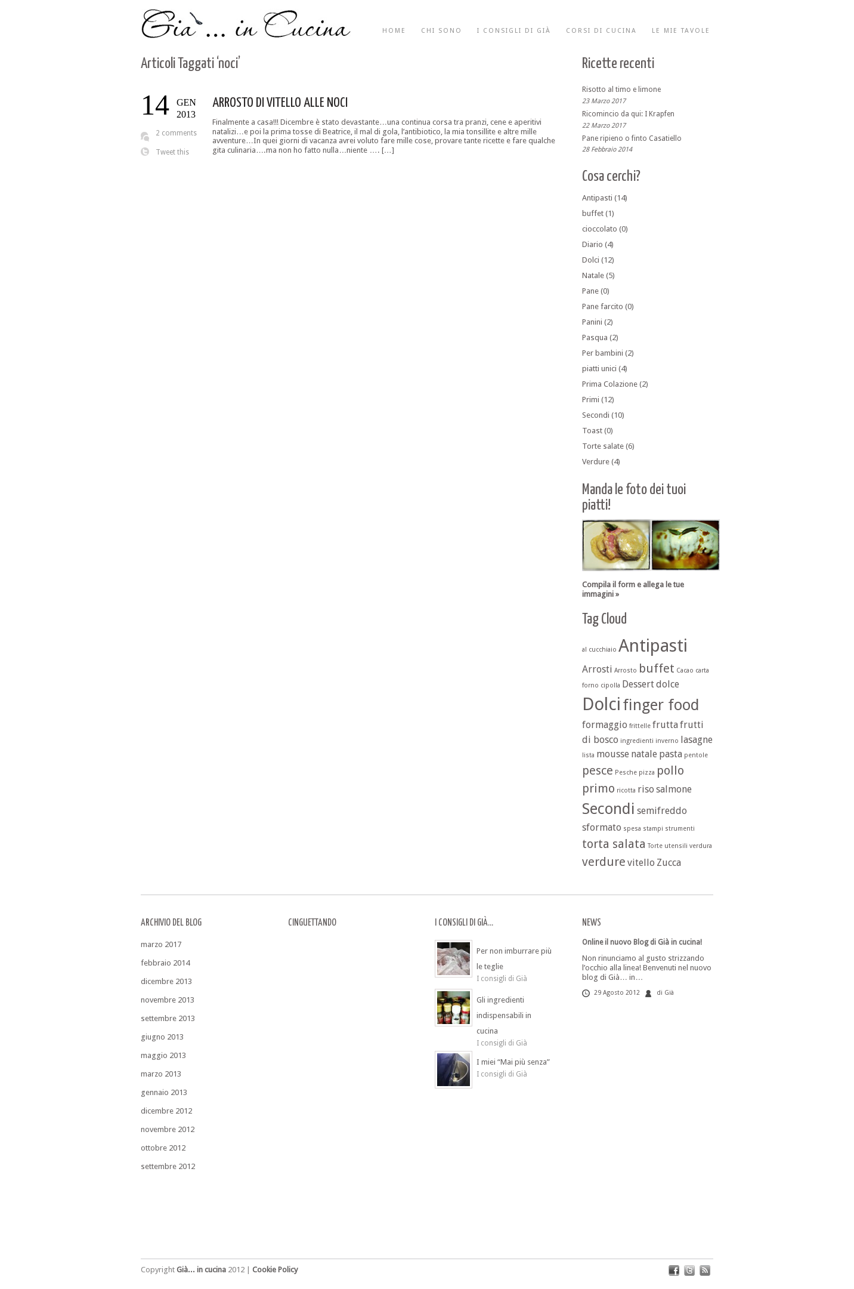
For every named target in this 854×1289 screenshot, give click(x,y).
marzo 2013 (161, 1073)
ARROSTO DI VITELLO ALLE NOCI (280, 103)
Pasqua (595, 337)
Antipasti (597, 197)
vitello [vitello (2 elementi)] (641, 862)
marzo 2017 (161, 944)
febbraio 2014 (165, 962)
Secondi (595, 415)
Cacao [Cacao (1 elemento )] (685, 670)
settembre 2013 (168, 1018)
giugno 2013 (162, 1036)
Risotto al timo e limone (621, 89)
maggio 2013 (163, 1055)
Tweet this (172, 152)
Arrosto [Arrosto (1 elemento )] (625, 670)
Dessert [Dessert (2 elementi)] (638, 684)
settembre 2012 (168, 1166)
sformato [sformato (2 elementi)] (601, 827)
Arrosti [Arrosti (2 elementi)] (597, 669)
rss (705, 1270)
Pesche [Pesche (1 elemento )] (626, 772)
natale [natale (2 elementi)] (644, 754)
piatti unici (599, 368)
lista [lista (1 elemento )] (588, 755)
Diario (592, 244)
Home (394, 31)
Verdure (595, 461)
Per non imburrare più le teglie (514, 958)
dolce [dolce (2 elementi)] (667, 684)
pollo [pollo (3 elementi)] (670, 770)
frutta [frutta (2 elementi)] (665, 724)
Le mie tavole (681, 31)
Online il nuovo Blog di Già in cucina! (642, 942)
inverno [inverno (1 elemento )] (667, 741)
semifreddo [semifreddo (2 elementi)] (662, 810)
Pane (590, 290)
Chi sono (441, 31)
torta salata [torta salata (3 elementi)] (614, 844)
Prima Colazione (610, 384)
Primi (590, 399)
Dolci (590, 259)
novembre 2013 (167, 999)
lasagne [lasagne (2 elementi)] (696, 739)
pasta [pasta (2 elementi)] (670, 754)
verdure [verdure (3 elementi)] (604, 862)
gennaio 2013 (164, 1092)
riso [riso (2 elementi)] (646, 789)
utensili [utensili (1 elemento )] (676, 846)
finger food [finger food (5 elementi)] (661, 705)
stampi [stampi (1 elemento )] (653, 828)
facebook (674, 1270)
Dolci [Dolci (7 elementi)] (601, 704)
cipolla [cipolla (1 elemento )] (610, 685)
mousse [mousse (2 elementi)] (612, 754)
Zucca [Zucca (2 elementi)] (669, 862)
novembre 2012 (167, 1129)
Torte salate (603, 446)
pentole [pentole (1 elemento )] (696, 755)
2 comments (176, 133)
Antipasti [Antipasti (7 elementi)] (653, 646)
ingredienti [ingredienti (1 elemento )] (637, 741)
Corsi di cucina (601, 31)
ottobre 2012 (163, 1147)
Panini (592, 321)
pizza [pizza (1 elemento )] (647, 772)
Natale (593, 275)
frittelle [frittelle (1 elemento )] (640, 726)
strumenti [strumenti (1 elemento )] (680, 828)
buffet (593, 213)
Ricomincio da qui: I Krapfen (628, 114)
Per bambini (602, 353)
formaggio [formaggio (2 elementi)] (604, 724)
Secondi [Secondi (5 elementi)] (608, 809)
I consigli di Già (514, 31)
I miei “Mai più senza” (513, 1061)
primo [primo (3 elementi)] (598, 788)
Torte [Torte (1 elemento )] (655, 846)
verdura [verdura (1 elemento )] (700, 846)
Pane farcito (602, 306)
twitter (689, 1270)
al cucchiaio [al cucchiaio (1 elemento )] (599, 649)
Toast (592, 430)
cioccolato (599, 228)
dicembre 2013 (166, 981)
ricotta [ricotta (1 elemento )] (626, 790)
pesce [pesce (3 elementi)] (597, 770)
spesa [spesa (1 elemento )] (632, 828)
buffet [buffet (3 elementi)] (656, 668)
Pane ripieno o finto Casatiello (632, 138)
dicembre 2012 (166, 1110)
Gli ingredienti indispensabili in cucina (503, 1015)
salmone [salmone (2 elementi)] (674, 789)
